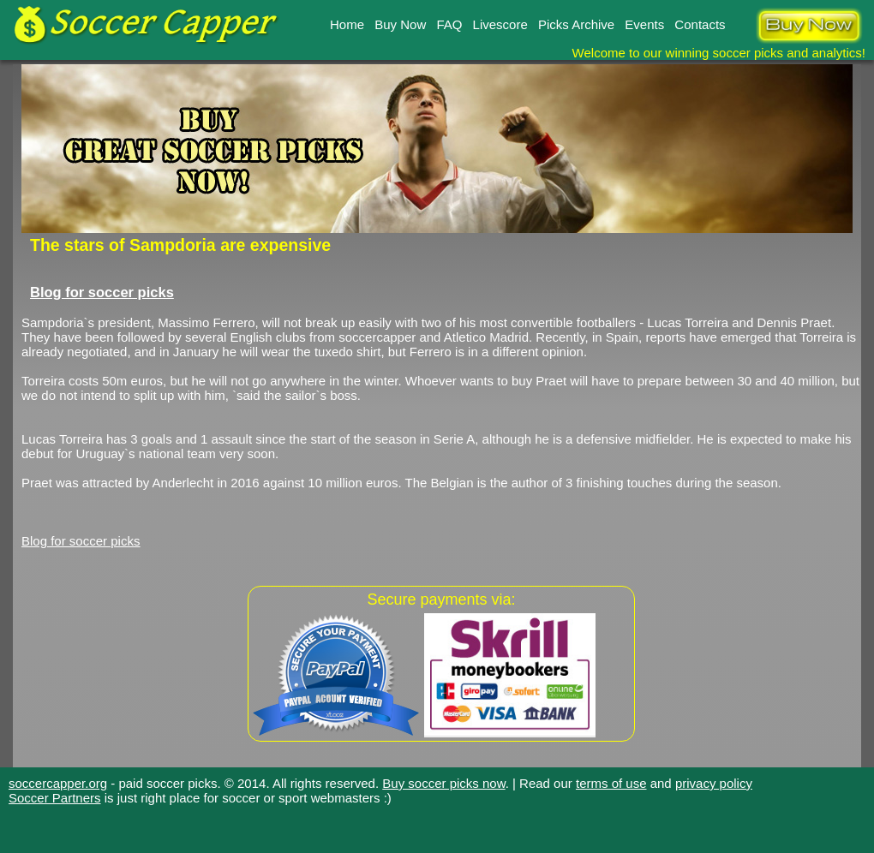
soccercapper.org (58, 783)
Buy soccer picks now (443, 783)
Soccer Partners (55, 797)
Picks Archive (576, 24)
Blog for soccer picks (102, 292)
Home (347, 24)
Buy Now (400, 24)
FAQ (449, 24)
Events (644, 24)
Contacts (699, 24)
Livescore (500, 24)
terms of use (611, 783)
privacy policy (713, 783)
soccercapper (377, 337)
